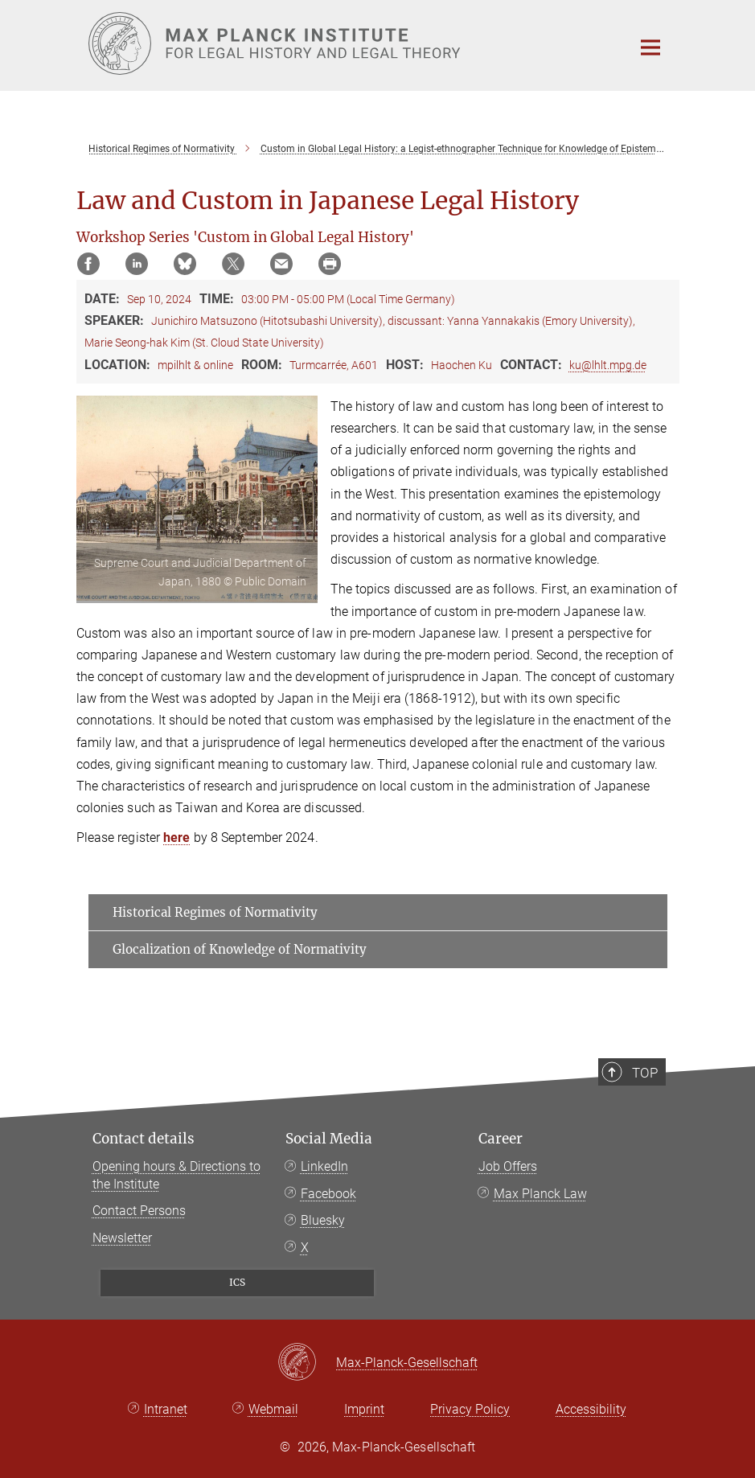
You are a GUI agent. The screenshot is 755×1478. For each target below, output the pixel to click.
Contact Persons (139, 1210)
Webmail (273, 1409)
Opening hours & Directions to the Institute (176, 1175)
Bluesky (323, 1220)
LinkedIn (324, 1166)
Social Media (328, 1139)
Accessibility (591, 1409)
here (176, 837)
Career (500, 1139)
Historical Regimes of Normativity (215, 912)
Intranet (165, 1409)
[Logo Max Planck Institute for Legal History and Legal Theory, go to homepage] (349, 43)
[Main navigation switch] (650, 47)
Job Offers (507, 1166)
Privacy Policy (470, 1409)
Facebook (328, 1193)
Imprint (364, 1409)
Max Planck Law (540, 1193)
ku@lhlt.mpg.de (607, 365)
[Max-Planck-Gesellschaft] (306, 1363)
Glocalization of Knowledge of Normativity (240, 949)
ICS (237, 1282)
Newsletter (122, 1238)
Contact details (143, 1139)
